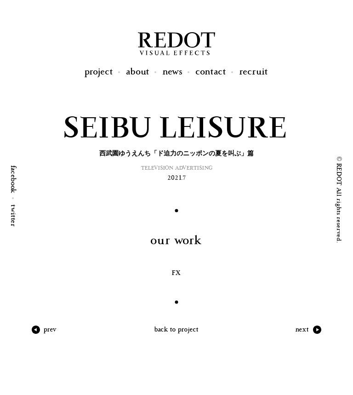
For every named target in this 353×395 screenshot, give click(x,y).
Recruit (253, 72)
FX (177, 273)
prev (50, 329)
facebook (13, 180)
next (302, 329)
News (173, 72)
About (138, 72)
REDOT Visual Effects (176, 43)
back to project (176, 329)
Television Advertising (176, 168)
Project (99, 72)
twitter (13, 216)
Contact (211, 72)
